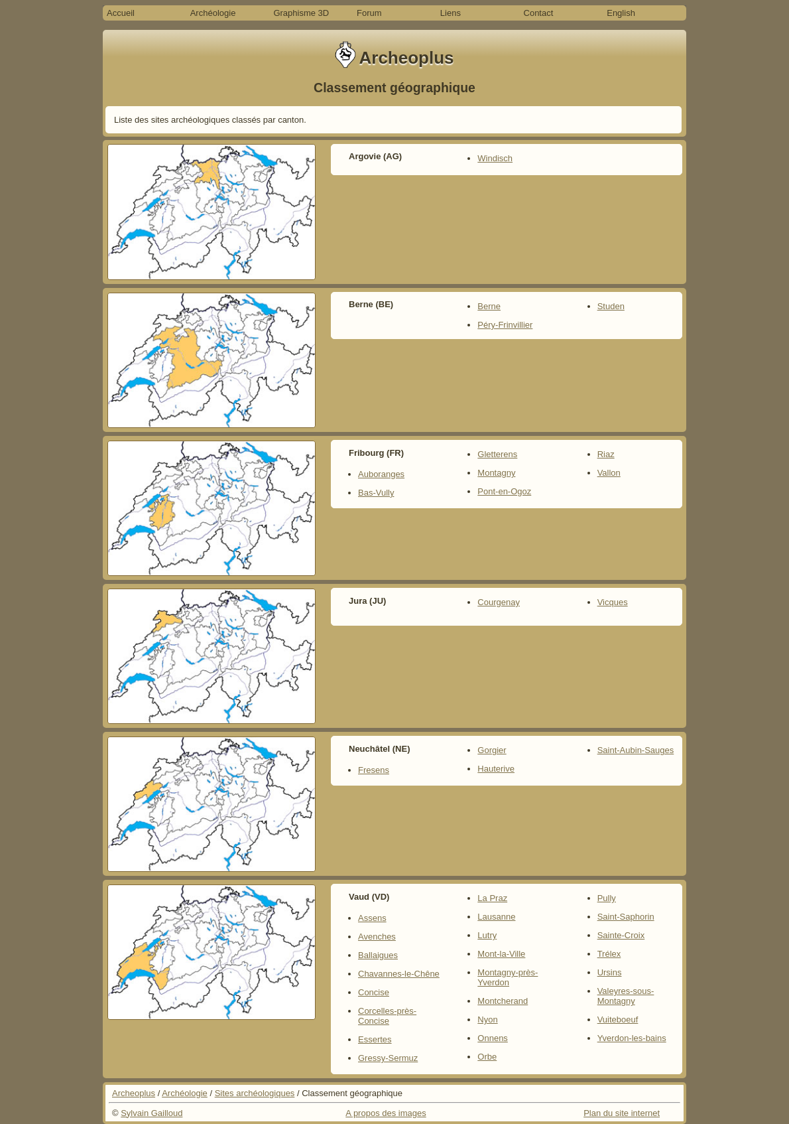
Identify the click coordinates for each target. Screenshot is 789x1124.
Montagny (496, 473)
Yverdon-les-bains (631, 1038)
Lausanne (496, 917)
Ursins (609, 972)
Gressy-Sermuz (388, 1058)
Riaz (606, 454)
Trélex (609, 954)
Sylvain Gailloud (151, 1113)
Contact (539, 13)
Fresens (373, 770)
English (621, 13)
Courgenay (498, 602)
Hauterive (496, 769)
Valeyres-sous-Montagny (625, 996)
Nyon (487, 1019)
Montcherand (502, 1001)
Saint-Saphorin (625, 917)
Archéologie (213, 13)
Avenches (377, 937)
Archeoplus (133, 1093)
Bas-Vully (376, 493)
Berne (489, 306)
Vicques (612, 602)
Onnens (492, 1038)
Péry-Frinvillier (504, 325)
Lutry (487, 935)
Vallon (609, 473)
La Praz (492, 898)
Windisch (495, 158)
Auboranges (381, 474)
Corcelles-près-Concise (387, 1016)
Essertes (375, 1039)
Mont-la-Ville (501, 954)
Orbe (487, 1057)
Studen (611, 306)
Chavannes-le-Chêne (399, 974)
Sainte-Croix (621, 935)
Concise (373, 992)
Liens (450, 13)
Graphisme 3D (301, 13)
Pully (606, 898)
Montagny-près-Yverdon (507, 977)
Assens (372, 918)
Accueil (121, 13)
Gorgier (491, 750)
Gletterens (497, 454)
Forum (369, 13)
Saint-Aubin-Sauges (635, 750)
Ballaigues (378, 955)
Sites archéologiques (255, 1093)
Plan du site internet (621, 1113)
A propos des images (385, 1113)
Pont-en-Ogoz (504, 491)
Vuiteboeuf (617, 1019)
